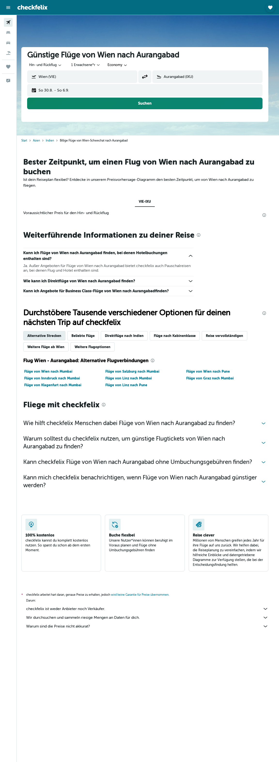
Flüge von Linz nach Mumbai (131, 378)
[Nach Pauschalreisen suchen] (8, 53)
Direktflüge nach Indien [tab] (127, 336)
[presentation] (267, 215)
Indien (53, 140)
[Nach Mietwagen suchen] (8, 43)
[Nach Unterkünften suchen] (8, 32)
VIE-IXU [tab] (148, 201)
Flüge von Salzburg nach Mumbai (135, 371)
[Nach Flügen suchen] (8, 22)
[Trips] (8, 67)
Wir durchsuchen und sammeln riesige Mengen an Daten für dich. (150, 617)
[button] (8, 7)
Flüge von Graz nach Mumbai (213, 378)
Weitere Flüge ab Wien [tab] (49, 347)
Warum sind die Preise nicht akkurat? (150, 626)
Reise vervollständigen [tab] (227, 336)
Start (27, 140)
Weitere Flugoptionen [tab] (96, 347)
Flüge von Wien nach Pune (211, 371)
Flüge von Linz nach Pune (129, 385)
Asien (39, 140)
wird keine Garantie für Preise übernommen (143, 594)
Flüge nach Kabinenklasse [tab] (178, 336)
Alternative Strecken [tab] (47, 336)
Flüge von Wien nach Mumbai (51, 371)
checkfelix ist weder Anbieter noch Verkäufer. (150, 609)
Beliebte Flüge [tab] (86, 336)
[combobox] (121, 65)
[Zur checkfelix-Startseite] (32, 7)
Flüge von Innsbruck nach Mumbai (55, 378)
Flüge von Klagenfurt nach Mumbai (56, 385)
